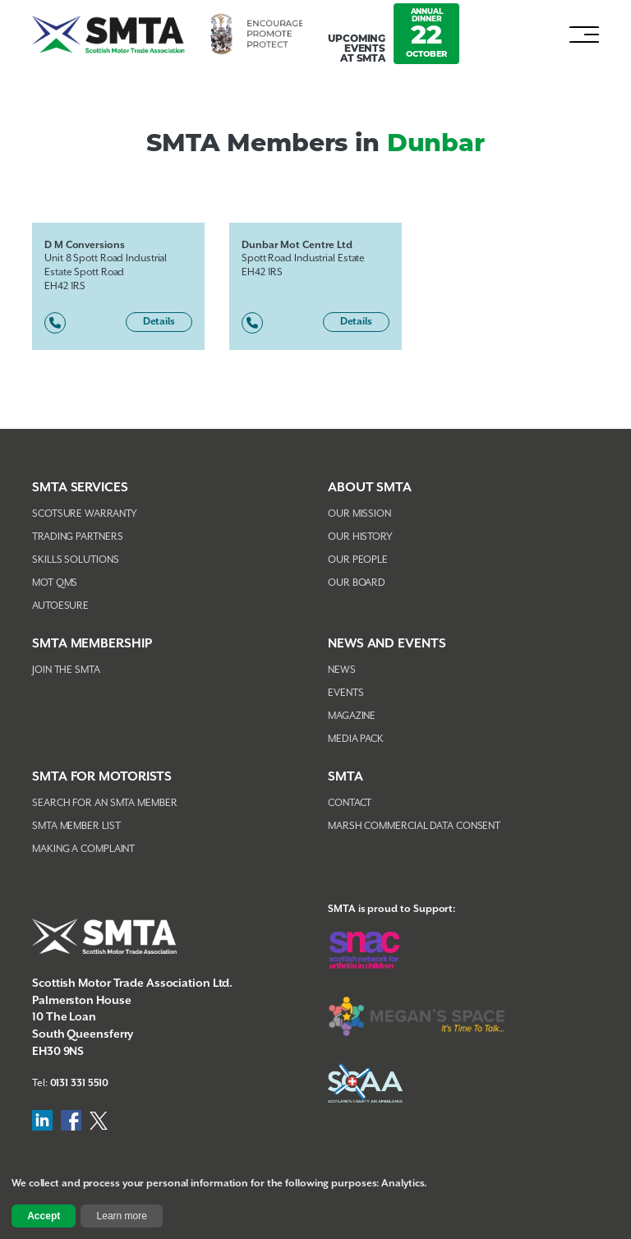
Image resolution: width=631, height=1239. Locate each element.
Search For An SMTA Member (104, 803)
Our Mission (359, 514)
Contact (349, 803)
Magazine (351, 716)
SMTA (345, 777)
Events (345, 693)
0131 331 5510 (79, 1083)
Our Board (356, 583)
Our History (360, 537)
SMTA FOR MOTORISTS (102, 777)
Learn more (122, 1216)
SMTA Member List (76, 826)
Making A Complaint (83, 849)
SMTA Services (80, 487)
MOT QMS (54, 583)
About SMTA (370, 487)
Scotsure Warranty (84, 514)
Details (159, 322)
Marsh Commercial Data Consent (414, 826)
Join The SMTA (66, 670)
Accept (43, 1216)
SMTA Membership (92, 644)
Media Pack (356, 739)
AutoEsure (60, 606)
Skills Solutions (75, 560)
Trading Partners (77, 537)
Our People (358, 560)
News (342, 670)
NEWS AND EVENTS (387, 644)
